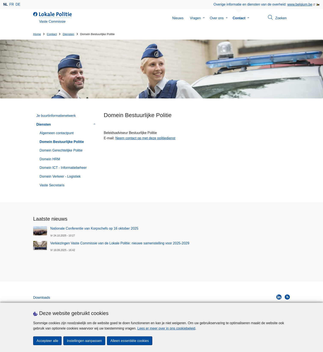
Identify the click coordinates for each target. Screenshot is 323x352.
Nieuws (177, 18)
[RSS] (287, 297)
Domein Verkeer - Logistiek (60, 176)
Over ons (217, 18)
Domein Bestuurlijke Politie (62, 142)
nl (5, 4)
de (18, 4)
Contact (239, 18)
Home (37, 34)
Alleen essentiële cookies (129, 341)
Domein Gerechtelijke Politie (61, 150)
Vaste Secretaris (52, 185)
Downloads (41, 297)
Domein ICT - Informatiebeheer (63, 167)
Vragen (195, 18)
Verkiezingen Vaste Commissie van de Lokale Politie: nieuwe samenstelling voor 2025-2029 (119, 243)
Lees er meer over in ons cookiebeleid (166, 328)
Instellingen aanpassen (84, 341)
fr (11, 4)
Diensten (68, 34)
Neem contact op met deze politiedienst (145, 138)
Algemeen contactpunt (57, 133)
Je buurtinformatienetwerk (56, 115)
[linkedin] (279, 297)
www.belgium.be (299, 4)
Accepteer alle (47, 341)
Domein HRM (50, 159)
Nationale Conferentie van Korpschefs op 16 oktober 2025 (94, 228)
